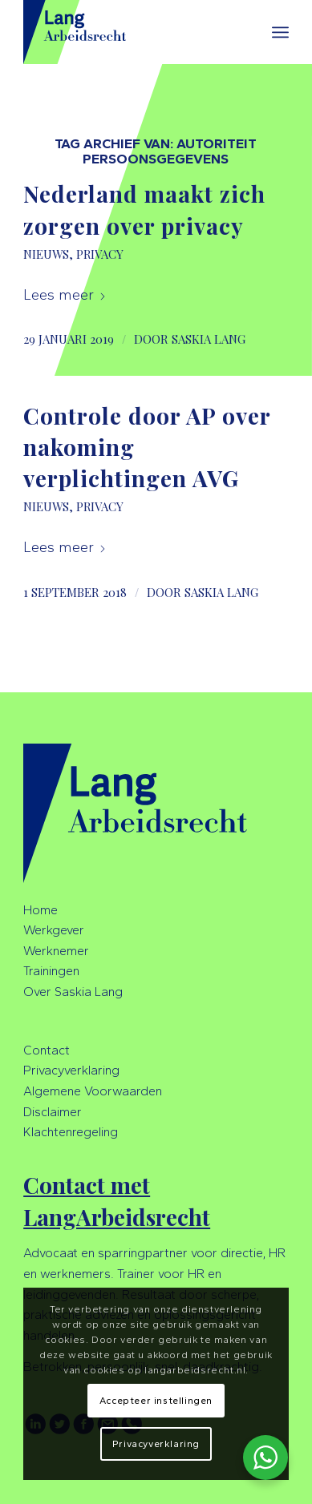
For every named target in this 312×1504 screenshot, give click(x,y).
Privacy (100, 254)
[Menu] (280, 32)
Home (40, 909)
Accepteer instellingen (156, 1400)
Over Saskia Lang (73, 991)
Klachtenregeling (70, 1131)
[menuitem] (280, 32)
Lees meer (65, 295)
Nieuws (46, 254)
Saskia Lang (208, 339)
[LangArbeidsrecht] (129, 32)
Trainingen (51, 970)
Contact (46, 1050)
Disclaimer (52, 1111)
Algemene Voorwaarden (92, 1091)
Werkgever (53, 929)
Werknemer (56, 950)
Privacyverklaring (71, 1070)
